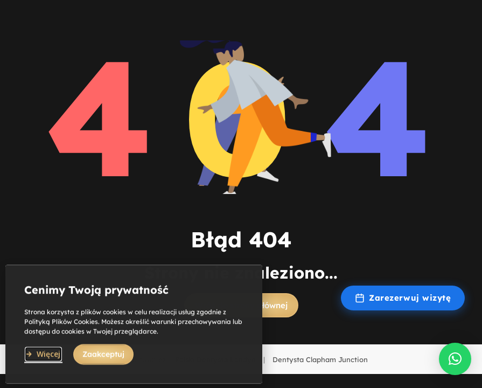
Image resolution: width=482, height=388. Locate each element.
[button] (455, 359)
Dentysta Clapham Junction (320, 359)
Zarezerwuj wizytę (403, 298)
